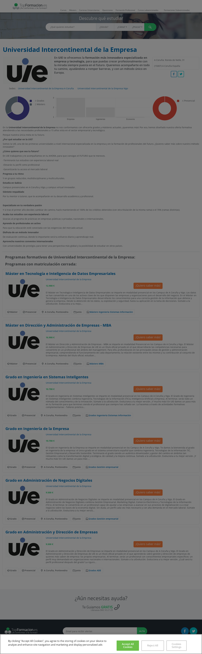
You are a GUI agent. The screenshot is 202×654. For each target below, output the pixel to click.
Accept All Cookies (128, 645)
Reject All (152, 645)
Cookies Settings (176, 645)
